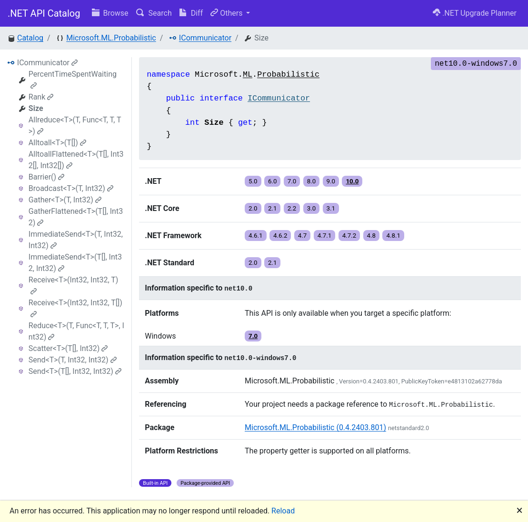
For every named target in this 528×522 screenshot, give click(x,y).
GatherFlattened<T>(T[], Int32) (76, 217)
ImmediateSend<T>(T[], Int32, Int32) (75, 262)
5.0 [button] (253, 181)
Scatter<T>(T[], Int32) (68, 348)
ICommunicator (205, 37)
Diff (191, 13)
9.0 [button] (331, 181)
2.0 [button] (253, 208)
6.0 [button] (272, 181)
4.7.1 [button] (325, 235)
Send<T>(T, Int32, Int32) (73, 359)
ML (247, 74)
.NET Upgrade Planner (475, 13)
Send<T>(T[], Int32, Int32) (75, 371)
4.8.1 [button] (393, 235)
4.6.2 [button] (280, 235)
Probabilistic (288, 74)
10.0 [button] (352, 181)
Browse (110, 13)
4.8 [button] (371, 235)
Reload (283, 510)
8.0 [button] (311, 181)
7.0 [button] (292, 181)
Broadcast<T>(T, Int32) (71, 188)
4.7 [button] (302, 235)
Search (154, 13)
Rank (41, 96)
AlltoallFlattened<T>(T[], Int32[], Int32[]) (76, 160)
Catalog (30, 37)
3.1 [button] (331, 208)
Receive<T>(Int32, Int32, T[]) (75, 308)
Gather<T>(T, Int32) (65, 199)
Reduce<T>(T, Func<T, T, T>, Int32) (76, 331)
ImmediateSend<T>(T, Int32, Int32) (76, 240)
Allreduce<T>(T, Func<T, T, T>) (75, 125)
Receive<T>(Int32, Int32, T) (74, 285)
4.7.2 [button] (349, 235)
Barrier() (46, 176)
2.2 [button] (292, 208)
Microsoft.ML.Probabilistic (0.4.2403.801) (315, 427)
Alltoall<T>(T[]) (57, 142)
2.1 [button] (272, 208)
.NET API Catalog (44, 13)
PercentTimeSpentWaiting (73, 79)
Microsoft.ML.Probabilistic (111, 37)
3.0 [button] (311, 208)
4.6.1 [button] (256, 235)
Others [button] (227, 13)
